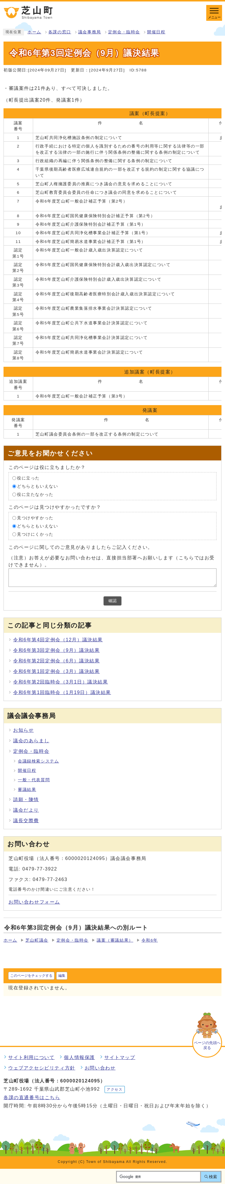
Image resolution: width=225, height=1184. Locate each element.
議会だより (26, 810)
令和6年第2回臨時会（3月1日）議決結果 (60, 681)
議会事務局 (89, 32)
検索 (213, 1176)
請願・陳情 (26, 799)
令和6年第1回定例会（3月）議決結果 (56, 671)
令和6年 (150, 940)
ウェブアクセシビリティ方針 (41, 1067)
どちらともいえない (37, 486)
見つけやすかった (35, 518)
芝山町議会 (36, 940)
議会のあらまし (31, 740)
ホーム (34, 32)
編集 (61, 976)
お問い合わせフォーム (34, 901)
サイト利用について (31, 1057)
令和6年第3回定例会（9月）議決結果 (56, 650)
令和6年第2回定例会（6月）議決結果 (56, 660)
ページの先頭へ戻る (207, 1045)
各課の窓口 (59, 32)
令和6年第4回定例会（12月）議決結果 (58, 639)
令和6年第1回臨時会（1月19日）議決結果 (62, 692)
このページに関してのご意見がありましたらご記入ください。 (80, 547)
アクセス (114, 1089)
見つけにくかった (35, 534)
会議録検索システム (38, 761)
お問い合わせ (100, 1067)
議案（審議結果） (115, 940)
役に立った (28, 478)
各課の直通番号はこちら (32, 1097)
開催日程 (156, 32)
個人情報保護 (79, 1057)
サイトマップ (119, 1057)
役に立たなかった (35, 494)
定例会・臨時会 (124, 32)
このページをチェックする (31, 976)
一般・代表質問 (34, 780)
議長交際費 (26, 820)
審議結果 (27, 789)
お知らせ (23, 730)
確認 (112, 601)
